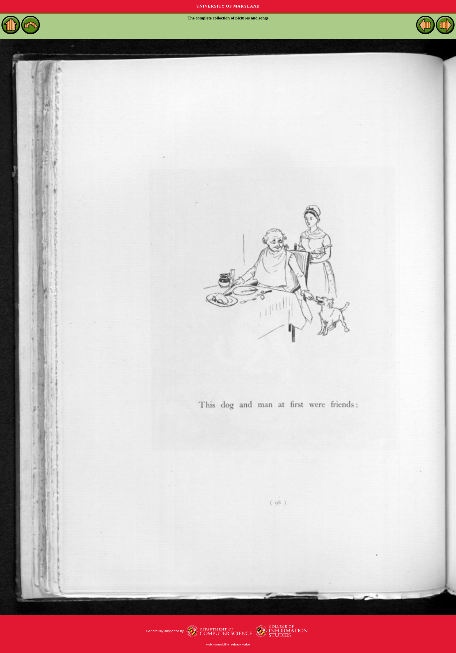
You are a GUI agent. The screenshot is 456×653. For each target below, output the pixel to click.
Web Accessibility (217, 644)
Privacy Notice (240, 644)
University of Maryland (228, 6)
